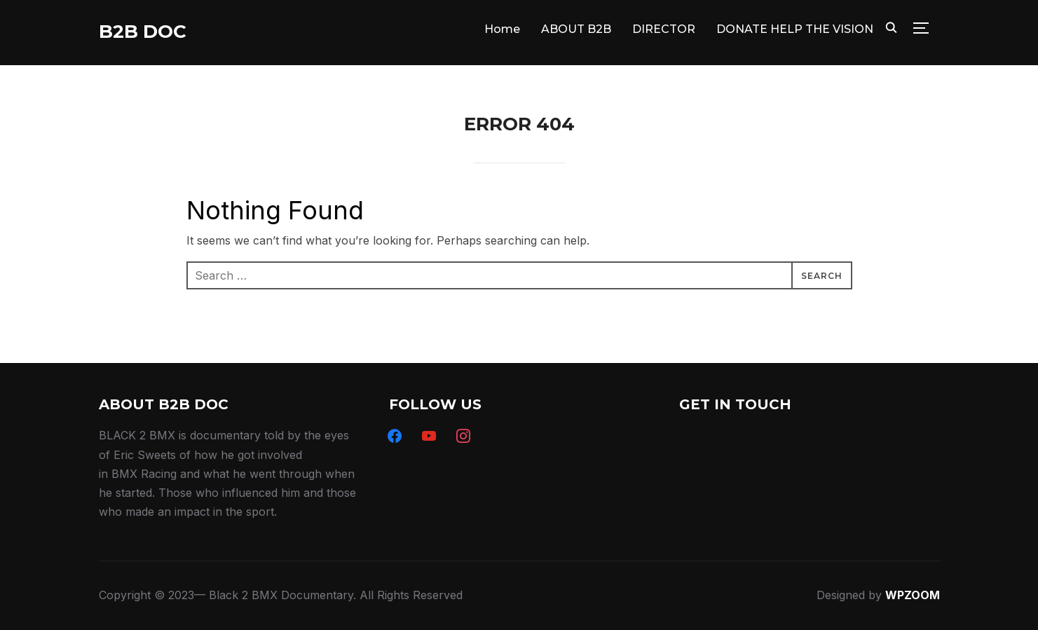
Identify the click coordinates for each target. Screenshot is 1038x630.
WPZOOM (912, 595)
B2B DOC (142, 31)
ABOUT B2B (576, 29)
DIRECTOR (663, 29)
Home (502, 29)
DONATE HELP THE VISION (794, 29)
